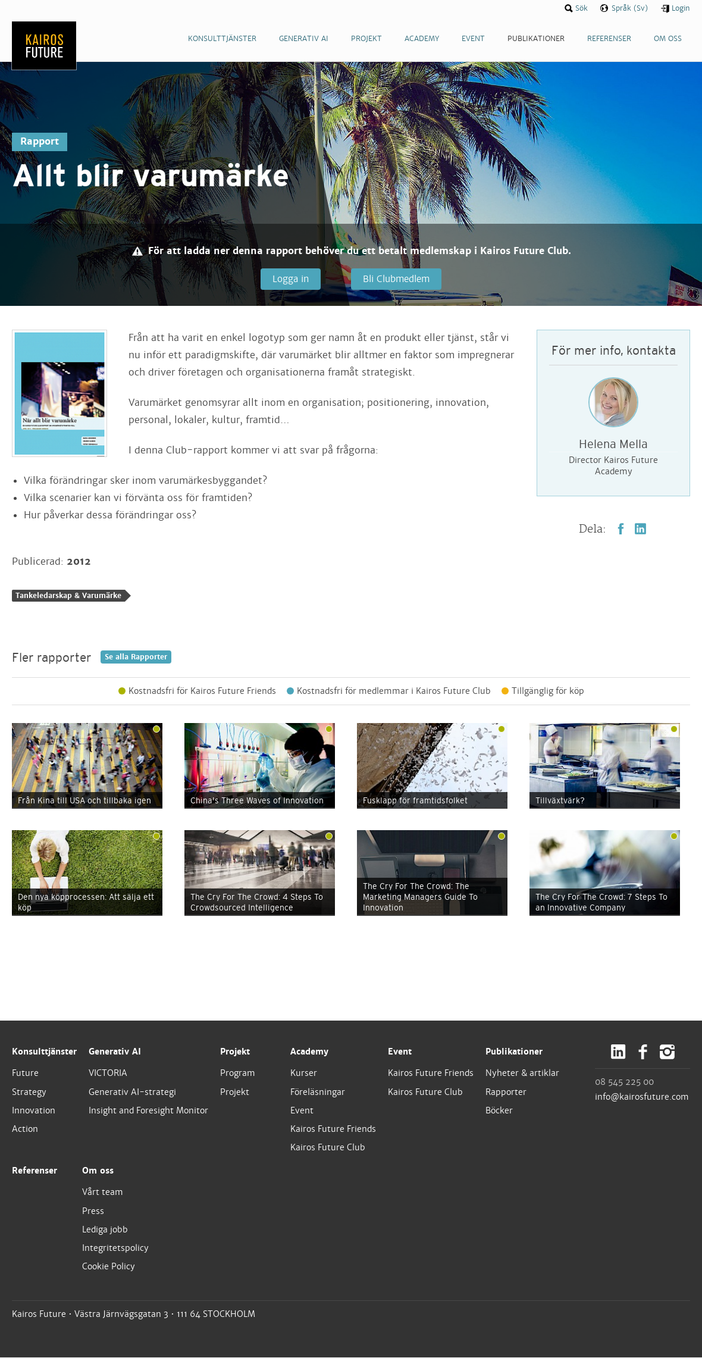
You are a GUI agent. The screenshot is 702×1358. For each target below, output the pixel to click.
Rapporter (505, 1092)
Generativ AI (115, 1052)
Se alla (136, 657)
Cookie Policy (108, 1267)
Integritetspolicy (115, 1248)
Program (237, 1073)
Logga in (290, 279)
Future (25, 1073)
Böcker (499, 1111)
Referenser (34, 1171)
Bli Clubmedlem (395, 279)
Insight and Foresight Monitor (148, 1111)
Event (302, 1111)
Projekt (235, 1052)
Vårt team (102, 1192)
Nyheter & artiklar (522, 1073)
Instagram (667, 1052)
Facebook (620, 529)
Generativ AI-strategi (132, 1092)
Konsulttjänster (44, 1052)
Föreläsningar (317, 1092)
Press (93, 1211)
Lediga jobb (105, 1230)
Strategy (29, 1092)
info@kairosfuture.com (642, 1097)
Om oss (98, 1171)
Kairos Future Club (327, 1148)
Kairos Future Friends (333, 1129)
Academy (309, 1052)
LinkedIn (640, 529)
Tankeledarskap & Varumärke (68, 596)
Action (25, 1129)
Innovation (33, 1111)
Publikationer (514, 1052)
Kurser (303, 1073)
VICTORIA (108, 1073)
